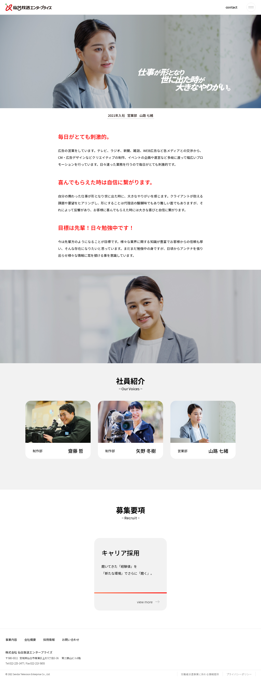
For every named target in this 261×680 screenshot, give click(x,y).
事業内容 (11, 639)
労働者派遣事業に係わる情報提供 (200, 674)
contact (231, 7)
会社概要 (30, 639)
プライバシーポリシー (239, 674)
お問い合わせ (70, 639)
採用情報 (49, 639)
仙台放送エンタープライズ (28, 7)
